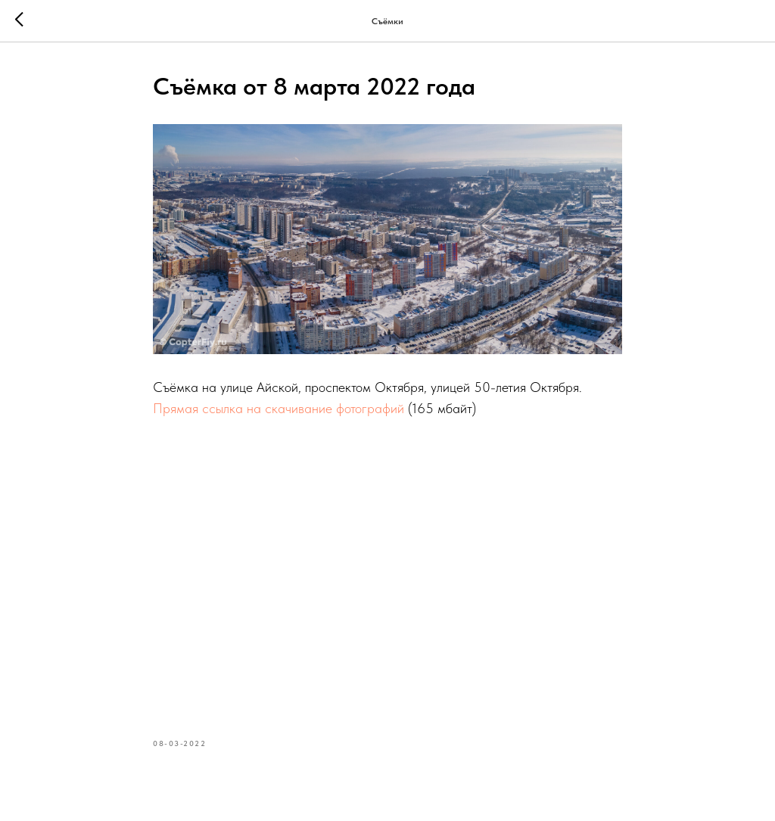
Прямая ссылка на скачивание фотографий (278, 408)
